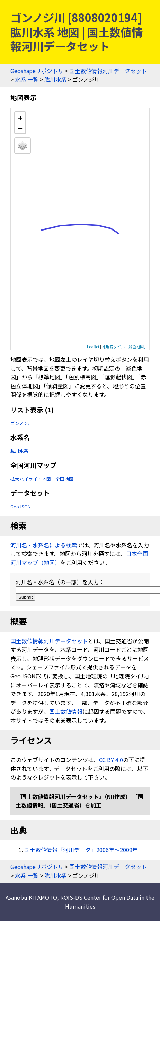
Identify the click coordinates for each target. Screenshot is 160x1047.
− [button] (20, 128)
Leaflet (93, 346)
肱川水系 (55, 79)
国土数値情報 (65, 711)
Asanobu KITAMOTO (31, 897)
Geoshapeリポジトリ (36, 71)
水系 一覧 (26, 79)
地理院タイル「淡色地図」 (125, 346)
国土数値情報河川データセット (108, 71)
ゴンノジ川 (21, 423)
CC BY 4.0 (111, 759)
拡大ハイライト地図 (30, 479)
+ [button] (20, 117)
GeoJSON (20, 506)
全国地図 (64, 479)
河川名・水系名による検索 (43, 545)
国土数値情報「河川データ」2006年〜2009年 (81, 849)
